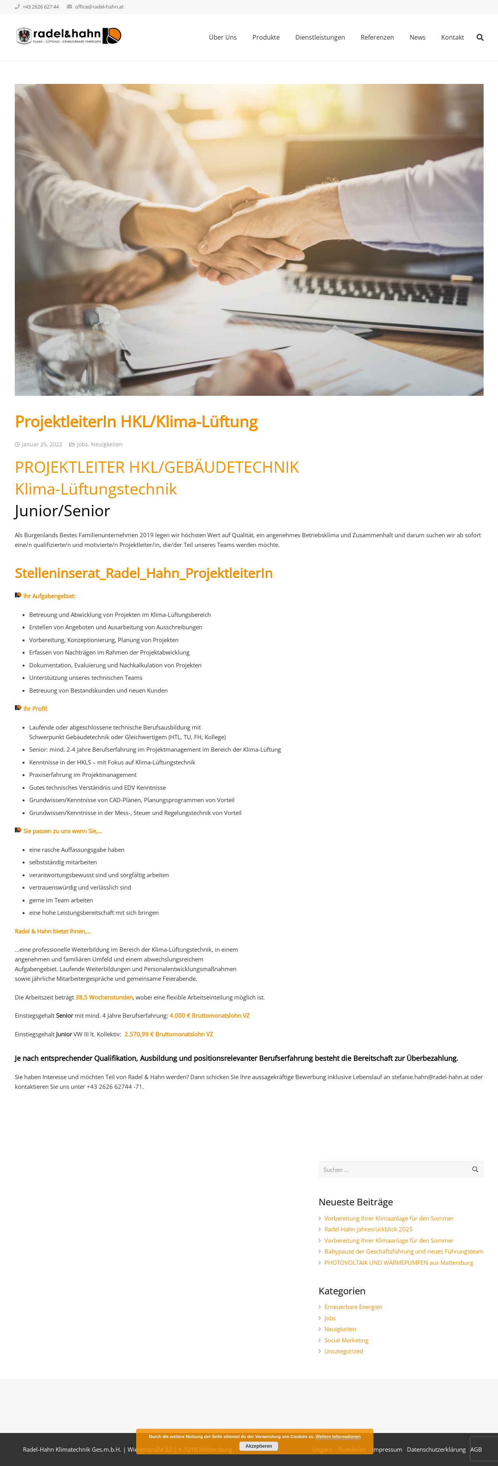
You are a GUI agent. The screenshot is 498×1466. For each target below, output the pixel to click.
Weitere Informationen (338, 1436)
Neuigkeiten (107, 444)
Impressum (387, 1449)
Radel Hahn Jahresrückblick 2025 (368, 1229)
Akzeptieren (258, 1446)
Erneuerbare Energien (353, 1307)
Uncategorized (343, 1351)
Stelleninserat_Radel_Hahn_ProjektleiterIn (145, 573)
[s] (401, 1169)
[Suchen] (475, 1169)
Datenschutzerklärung (436, 1449)
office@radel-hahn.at (99, 6)
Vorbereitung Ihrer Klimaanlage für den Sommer (389, 1218)
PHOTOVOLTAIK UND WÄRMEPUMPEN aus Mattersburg (398, 1262)
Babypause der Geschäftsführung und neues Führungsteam (404, 1251)
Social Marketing (346, 1340)
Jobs (82, 444)
